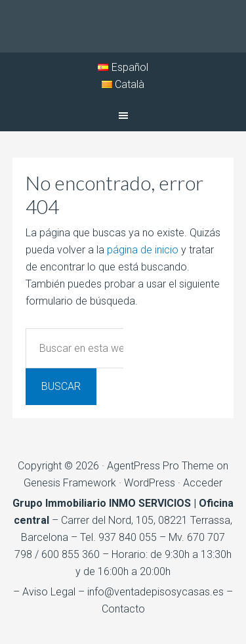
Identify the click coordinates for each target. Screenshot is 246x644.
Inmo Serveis (123, 26)
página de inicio (142, 250)
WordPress (149, 483)
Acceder (202, 483)
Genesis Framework (70, 483)
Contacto (123, 609)
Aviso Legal (48, 592)
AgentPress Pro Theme (160, 466)
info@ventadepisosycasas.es (155, 592)
